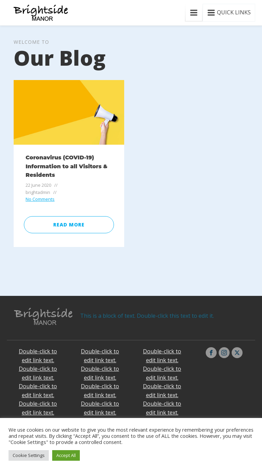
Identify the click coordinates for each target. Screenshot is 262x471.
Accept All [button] (66, 455)
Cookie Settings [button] (29, 455)
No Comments (40, 199)
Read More (69, 224)
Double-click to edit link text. (38, 356)
